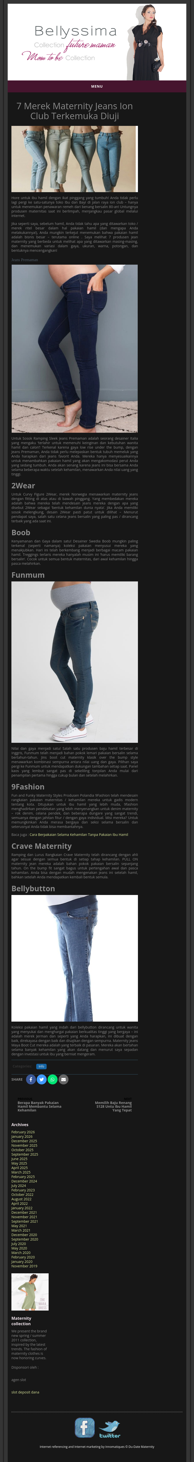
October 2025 (22, 1149)
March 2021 (21, 1230)
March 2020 (21, 1252)
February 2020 (23, 1257)
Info (41, 1066)
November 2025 (24, 1145)
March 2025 (21, 1172)
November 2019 (24, 1266)
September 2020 (24, 1239)
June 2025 (19, 1158)
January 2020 (21, 1261)
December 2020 (24, 1234)
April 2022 (19, 1203)
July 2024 (18, 1185)
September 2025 (24, 1154)
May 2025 (19, 1163)
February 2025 (23, 1176)
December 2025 (24, 1141)
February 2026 (23, 1132)
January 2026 (21, 1136)
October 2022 (22, 1194)
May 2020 (19, 1248)
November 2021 (24, 1216)
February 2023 (23, 1190)
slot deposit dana (25, 1392)
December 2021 (24, 1212)
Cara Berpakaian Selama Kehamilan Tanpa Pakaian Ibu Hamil (79, 834)
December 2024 (24, 1181)
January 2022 (21, 1208)
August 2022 (21, 1199)
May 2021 (19, 1225)
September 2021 (24, 1221)
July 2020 (18, 1243)
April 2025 (19, 1167)
